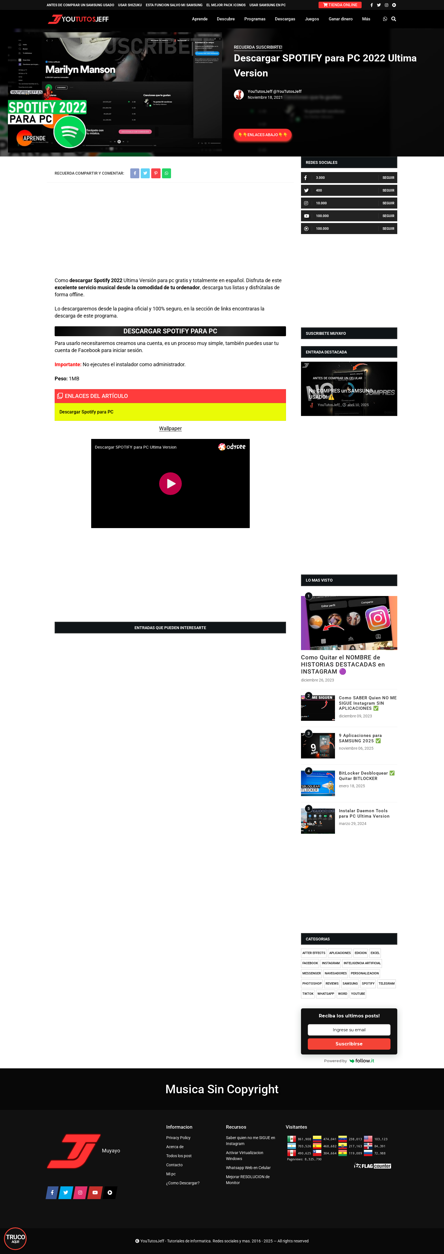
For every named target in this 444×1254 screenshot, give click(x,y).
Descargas (285, 19)
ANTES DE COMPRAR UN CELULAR (337, 378)
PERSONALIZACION (365, 973)
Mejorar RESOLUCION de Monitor (248, 1179)
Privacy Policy (178, 1137)
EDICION (361, 953)
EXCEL (375, 953)
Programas (255, 19)
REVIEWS (332, 983)
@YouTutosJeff (287, 91)
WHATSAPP (325, 994)
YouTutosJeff (260, 91)
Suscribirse (349, 1044)
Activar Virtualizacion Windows (244, 1155)
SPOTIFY (368, 983)
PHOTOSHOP (312, 983)
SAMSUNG (350, 983)
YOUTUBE (358, 994)
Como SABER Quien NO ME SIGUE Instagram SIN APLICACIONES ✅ (368, 703)
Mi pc (171, 1174)
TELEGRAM (387, 983)
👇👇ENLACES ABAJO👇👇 (263, 134)
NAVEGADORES (336, 973)
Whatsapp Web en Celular (248, 1167)
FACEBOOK (310, 963)
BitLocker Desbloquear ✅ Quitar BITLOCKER (367, 776)
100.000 (316, 216)
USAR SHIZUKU (130, 5)
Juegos (312, 19)
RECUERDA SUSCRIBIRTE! (258, 47)
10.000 (315, 203)
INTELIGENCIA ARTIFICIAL (362, 963)
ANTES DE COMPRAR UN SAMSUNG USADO (80, 5)
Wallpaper (170, 428)
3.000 (314, 177)
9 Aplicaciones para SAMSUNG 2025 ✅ (360, 738)
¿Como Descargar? (183, 1183)
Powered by (349, 1060)
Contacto (174, 1165)
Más (366, 19)
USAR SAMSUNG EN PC (267, 5)
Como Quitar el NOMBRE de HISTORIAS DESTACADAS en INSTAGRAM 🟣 (343, 664)
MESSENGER (311, 973)
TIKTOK (307, 994)
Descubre (226, 19)
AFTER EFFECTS (313, 953)
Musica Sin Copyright (222, 1089)
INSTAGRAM (331, 963)
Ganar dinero (341, 19)
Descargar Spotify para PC (86, 412)
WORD (342, 994)
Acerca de (174, 1146)
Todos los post (179, 1156)
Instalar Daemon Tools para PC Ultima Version (364, 813)
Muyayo (111, 1151)
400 (313, 190)
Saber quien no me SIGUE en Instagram (250, 1140)
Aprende (200, 19)
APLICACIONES (340, 953)
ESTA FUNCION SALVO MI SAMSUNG (174, 5)
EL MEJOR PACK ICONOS (226, 5)
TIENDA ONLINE (340, 5)
